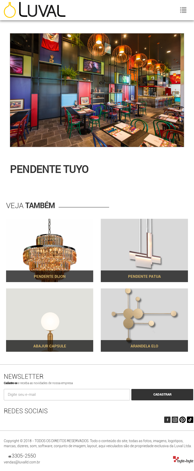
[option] (97, 92)
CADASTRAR (162, 394)
